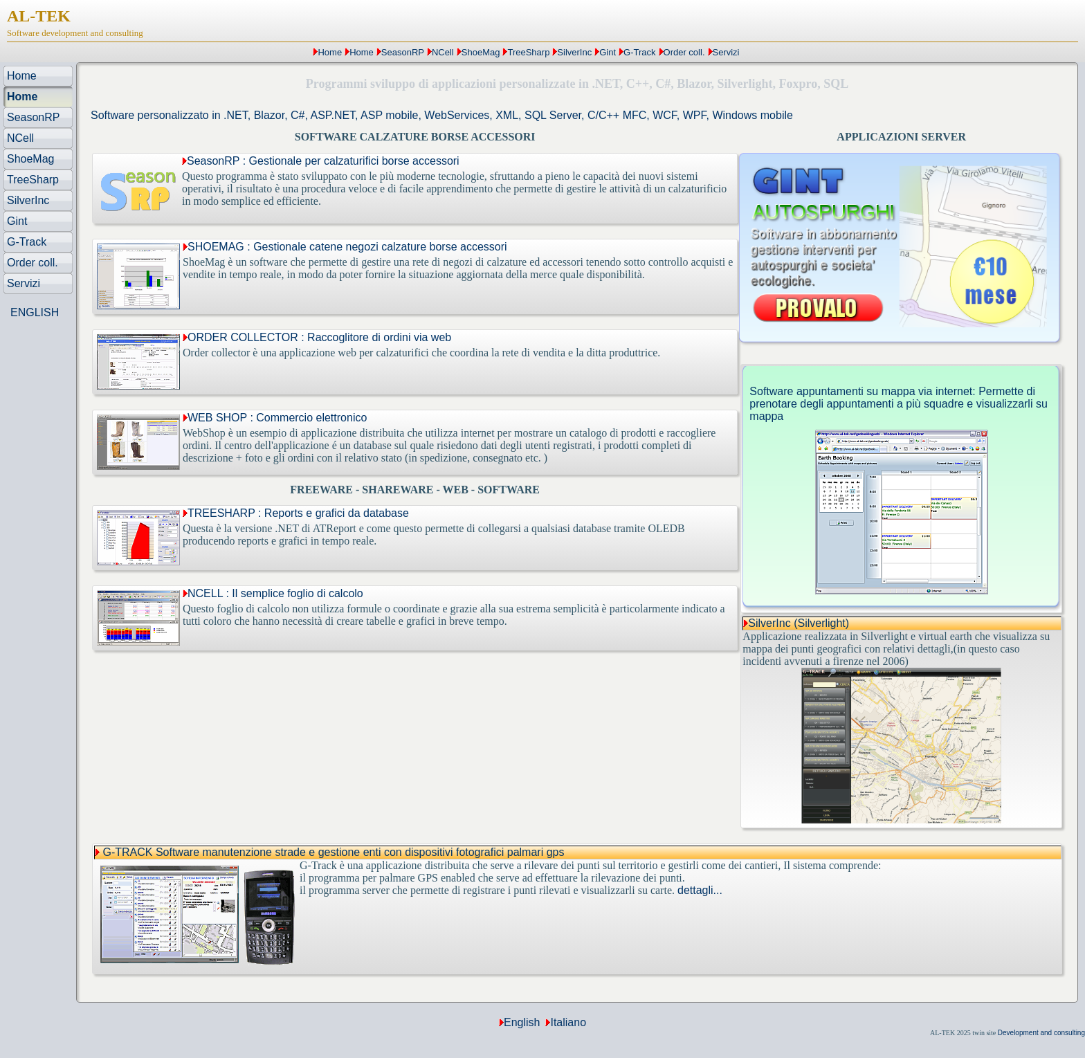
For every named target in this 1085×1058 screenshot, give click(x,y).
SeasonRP (402, 52)
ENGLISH (34, 312)
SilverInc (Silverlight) (798, 623)
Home (330, 52)
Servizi (726, 52)
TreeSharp (528, 52)
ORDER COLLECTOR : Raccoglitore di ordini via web (317, 337)
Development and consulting (1041, 1033)
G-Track (639, 52)
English (522, 1022)
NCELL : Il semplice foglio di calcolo (273, 593)
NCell (443, 52)
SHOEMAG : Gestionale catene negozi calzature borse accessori (345, 247)
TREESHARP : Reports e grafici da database (296, 513)
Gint (607, 52)
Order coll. (684, 52)
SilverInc (574, 52)
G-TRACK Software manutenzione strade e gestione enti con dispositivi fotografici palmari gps (333, 852)
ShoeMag (481, 52)
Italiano (568, 1022)
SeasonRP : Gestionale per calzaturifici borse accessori (320, 161)
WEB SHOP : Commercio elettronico (275, 417)
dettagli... (699, 890)
